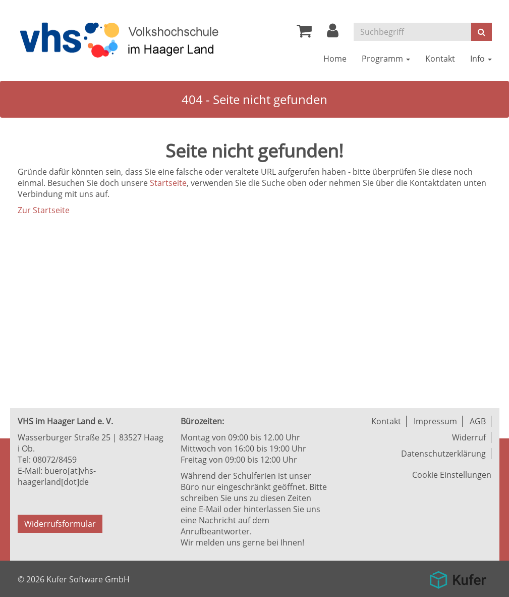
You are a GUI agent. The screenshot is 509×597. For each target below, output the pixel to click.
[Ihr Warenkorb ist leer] (304, 33)
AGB (478, 421)
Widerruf (469, 437)
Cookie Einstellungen (451, 474)
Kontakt (386, 421)
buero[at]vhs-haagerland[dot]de (57, 476)
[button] (332, 33)
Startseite (168, 182)
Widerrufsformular (60, 523)
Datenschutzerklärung (443, 453)
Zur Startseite (44, 210)
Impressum (435, 421)
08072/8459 (55, 459)
